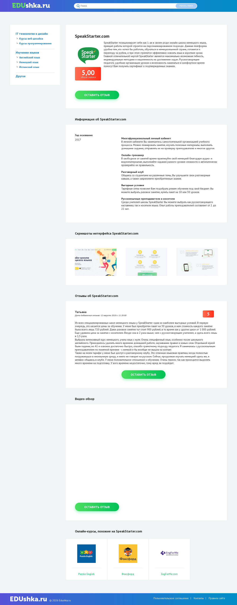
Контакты (199, 598)
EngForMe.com (169, 574)
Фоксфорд (128, 574)
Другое (21, 76)
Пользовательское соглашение (171, 598)
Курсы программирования (35, 43)
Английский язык (29, 57)
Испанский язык (29, 67)
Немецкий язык (28, 62)
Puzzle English (86, 574)
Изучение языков (27, 52)
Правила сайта (217, 598)
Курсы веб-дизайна (31, 38)
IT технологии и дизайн (32, 33)
